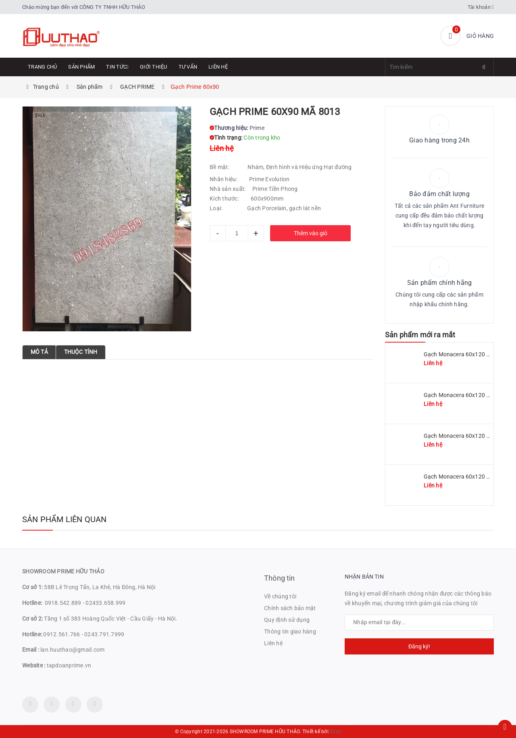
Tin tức (117, 67)
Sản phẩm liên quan (64, 519)
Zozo (335, 731)
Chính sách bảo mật (290, 608)
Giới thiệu (153, 67)
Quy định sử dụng (287, 620)
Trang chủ (42, 67)
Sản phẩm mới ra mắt (420, 334)
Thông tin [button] (279, 578)
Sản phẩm (81, 67)
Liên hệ (218, 67)
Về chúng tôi (280, 596)
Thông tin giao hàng (290, 631)
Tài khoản (481, 7)
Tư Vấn (188, 67)
